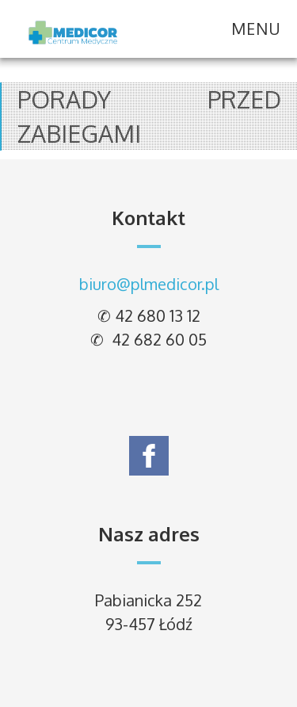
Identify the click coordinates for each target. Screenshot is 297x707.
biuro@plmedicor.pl (149, 283)
